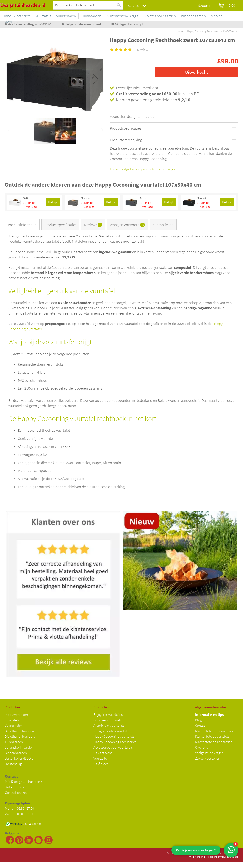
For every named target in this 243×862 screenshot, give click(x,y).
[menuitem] (62, 16)
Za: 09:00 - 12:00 (19, 814)
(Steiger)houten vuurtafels (112, 731)
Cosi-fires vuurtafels (107, 720)
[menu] (144, 17)
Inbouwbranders (16, 714)
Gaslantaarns (102, 753)
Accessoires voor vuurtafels (113, 747)
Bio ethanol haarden (19, 731)
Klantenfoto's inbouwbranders (216, 731)
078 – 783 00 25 (15, 787)
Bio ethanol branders (20, 736)
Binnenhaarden (16, 753)
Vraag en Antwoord (127, 224)
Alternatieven (163, 224)
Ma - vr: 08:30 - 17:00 (20, 808)
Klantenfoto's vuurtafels (212, 736)
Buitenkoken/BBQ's (19, 758)
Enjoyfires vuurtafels (108, 714)
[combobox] (88, 5)
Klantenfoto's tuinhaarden (213, 742)
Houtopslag (13, 763)
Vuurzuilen (101, 758)
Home (180, 31)
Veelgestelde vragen (209, 753)
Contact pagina (16, 792)
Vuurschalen (14, 725)
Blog (198, 720)
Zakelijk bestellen (207, 758)
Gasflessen (101, 763)
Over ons (201, 747)
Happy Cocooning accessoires (114, 742)
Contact (200, 725)
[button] (95, 79)
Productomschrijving (126, 140)
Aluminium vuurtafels (108, 725)
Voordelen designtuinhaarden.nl (135, 117)
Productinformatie (22, 224)
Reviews (93, 224)
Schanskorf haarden (19, 747)
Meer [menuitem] (232, 16)
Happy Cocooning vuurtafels (113, 736)
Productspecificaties (125, 128)
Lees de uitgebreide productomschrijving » (142, 169)
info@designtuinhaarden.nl (24, 781)
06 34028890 (32, 824)
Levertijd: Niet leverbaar (137, 88)
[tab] (23, 225)
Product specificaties (60, 224)
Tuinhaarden (14, 742)
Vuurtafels (12, 720)
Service (133, 5)
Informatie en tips (209, 714)
